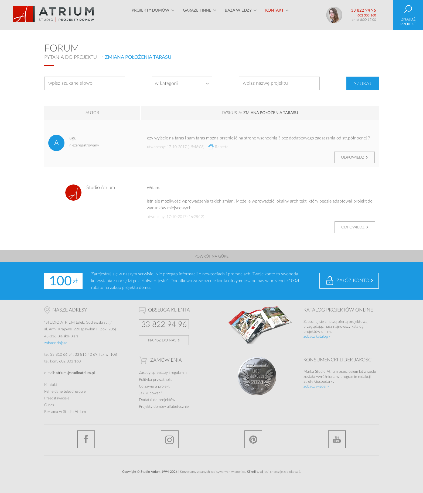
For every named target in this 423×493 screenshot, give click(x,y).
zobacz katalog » (316, 336)
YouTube (337, 439)
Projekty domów (150, 15)
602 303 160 (366, 15)
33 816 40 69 (86, 355)
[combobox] (182, 83)
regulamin (179, 373)
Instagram (170, 439)
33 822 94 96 (363, 10)
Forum (61, 48)
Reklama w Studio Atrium (65, 412)
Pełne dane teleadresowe (65, 391)
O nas (49, 405)
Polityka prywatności (156, 380)
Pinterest (253, 439)
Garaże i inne (197, 15)
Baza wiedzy (238, 15)
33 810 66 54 (61, 355)
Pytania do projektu (70, 57)
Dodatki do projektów (157, 400)
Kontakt (274, 15)
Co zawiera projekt (154, 386)
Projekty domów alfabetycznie (164, 407)
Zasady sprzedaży (153, 373)
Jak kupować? (150, 393)
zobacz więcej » (316, 386)
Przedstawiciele (56, 398)
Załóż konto (352, 280)
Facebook (86, 439)
